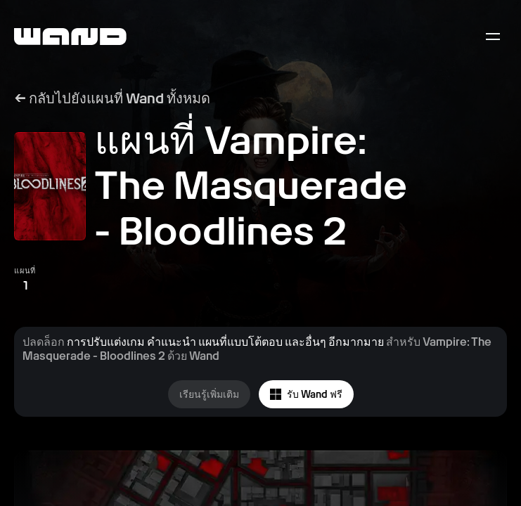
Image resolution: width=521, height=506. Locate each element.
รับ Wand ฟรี (306, 395)
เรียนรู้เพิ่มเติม (209, 394)
